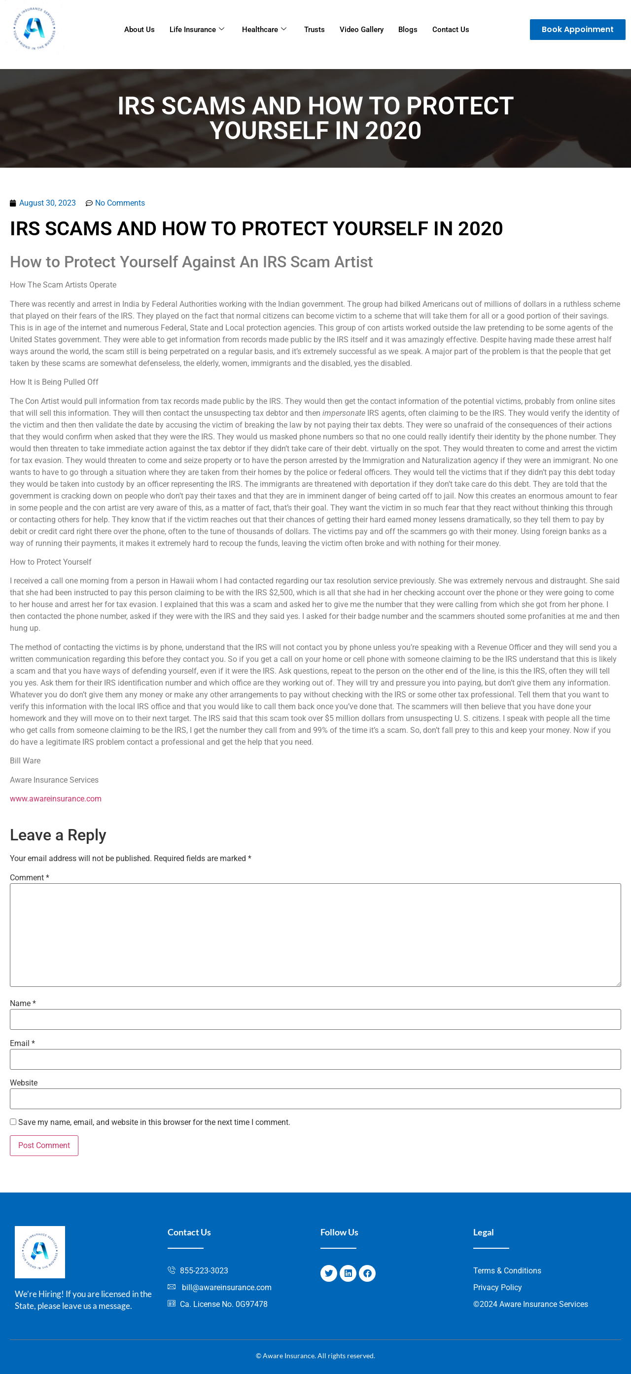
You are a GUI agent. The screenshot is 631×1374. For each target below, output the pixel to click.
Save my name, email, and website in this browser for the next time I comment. (154, 1122)
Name (23, 1004)
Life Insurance (197, 29)
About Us (139, 29)
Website (23, 1083)
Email (22, 1044)
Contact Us (450, 29)
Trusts (314, 29)
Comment (29, 878)
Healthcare (264, 29)
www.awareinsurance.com (56, 798)
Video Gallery (362, 29)
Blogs (408, 29)
